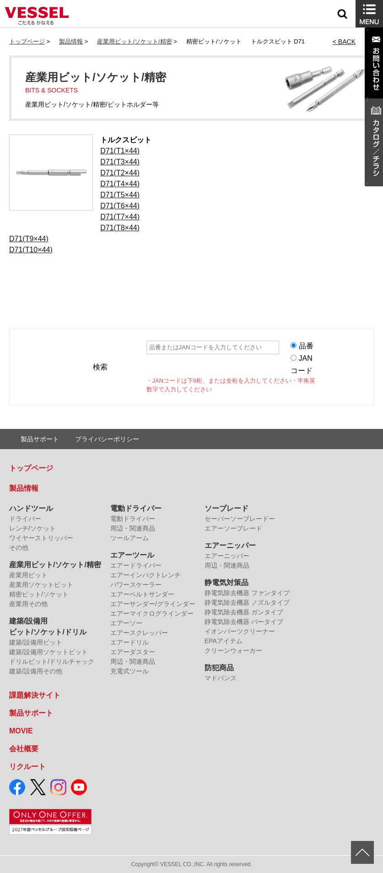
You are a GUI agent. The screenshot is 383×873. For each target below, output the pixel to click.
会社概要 (23, 749)
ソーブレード (226, 508)
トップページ (27, 41)
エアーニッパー (230, 545)
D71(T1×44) (120, 151)
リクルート (27, 766)
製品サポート (40, 439)
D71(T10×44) (31, 250)
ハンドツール (31, 508)
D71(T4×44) (120, 184)
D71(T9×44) (29, 239)
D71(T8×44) (120, 228)
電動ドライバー (136, 508)
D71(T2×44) (120, 173)
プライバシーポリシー (107, 439)
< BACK (344, 41)
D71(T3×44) (120, 162)
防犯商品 (219, 668)
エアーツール (132, 555)
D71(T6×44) (120, 206)
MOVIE (21, 731)
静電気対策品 (226, 582)
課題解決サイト (34, 695)
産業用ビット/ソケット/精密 (134, 41)
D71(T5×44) (120, 195)
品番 (306, 346)
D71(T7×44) (120, 217)
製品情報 (71, 41)
